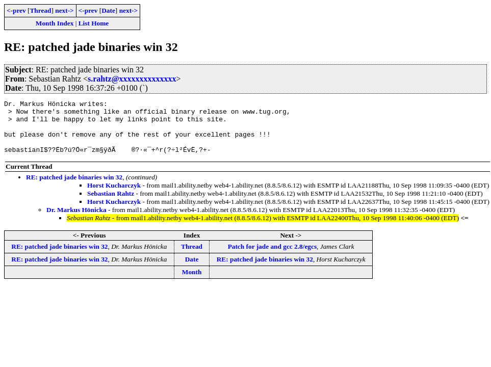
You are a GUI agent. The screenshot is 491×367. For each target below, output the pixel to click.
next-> (64, 10)
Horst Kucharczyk (114, 196)
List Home (94, 23)
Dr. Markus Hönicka (76, 220)
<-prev (16, 10)
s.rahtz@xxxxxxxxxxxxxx (132, 78)
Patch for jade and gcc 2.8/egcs (272, 257)
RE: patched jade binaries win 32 (74, 188)
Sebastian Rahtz (110, 204)
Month (192, 282)
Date (108, 10)
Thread (40, 10)
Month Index (54, 23)
